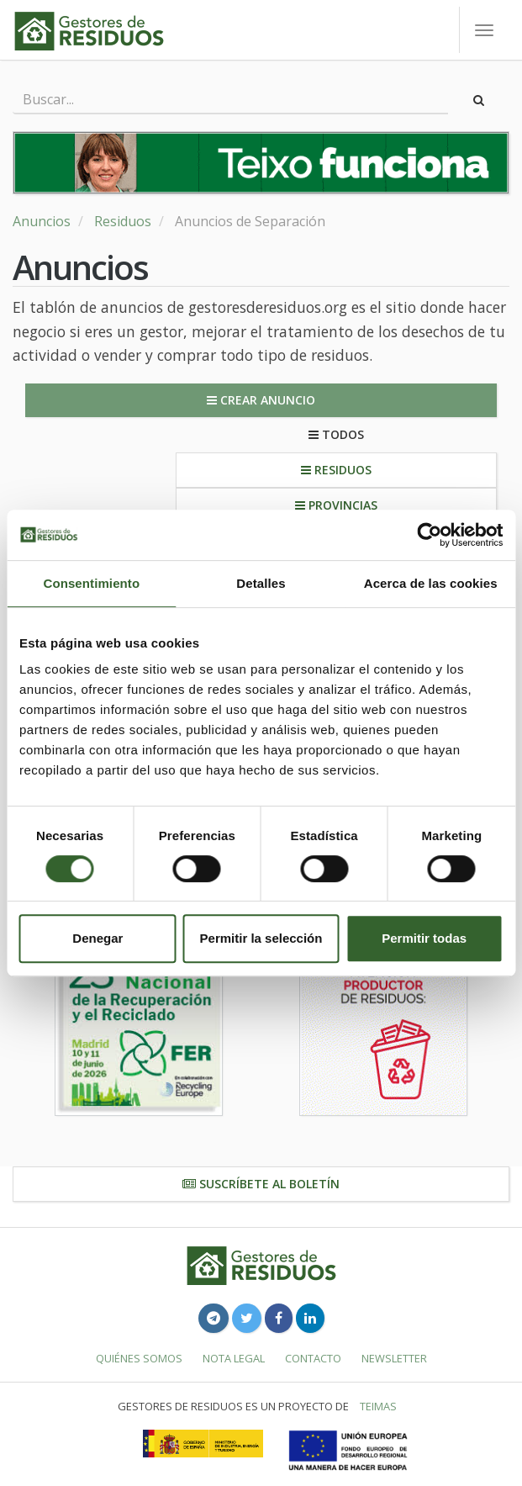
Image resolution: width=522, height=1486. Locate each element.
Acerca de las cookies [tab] (431, 583)
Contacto (313, 1358)
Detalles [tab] (260, 583)
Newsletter (394, 1358)
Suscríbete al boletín (261, 1184)
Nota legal (234, 1358)
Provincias (336, 505)
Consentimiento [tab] (91, 583)
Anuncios (42, 221)
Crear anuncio (261, 400)
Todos (336, 434)
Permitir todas (424, 938)
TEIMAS (378, 1406)
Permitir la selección (261, 938)
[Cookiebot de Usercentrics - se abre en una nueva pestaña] (429, 534)
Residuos (122, 221)
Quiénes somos (139, 1358)
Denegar (97, 938)
